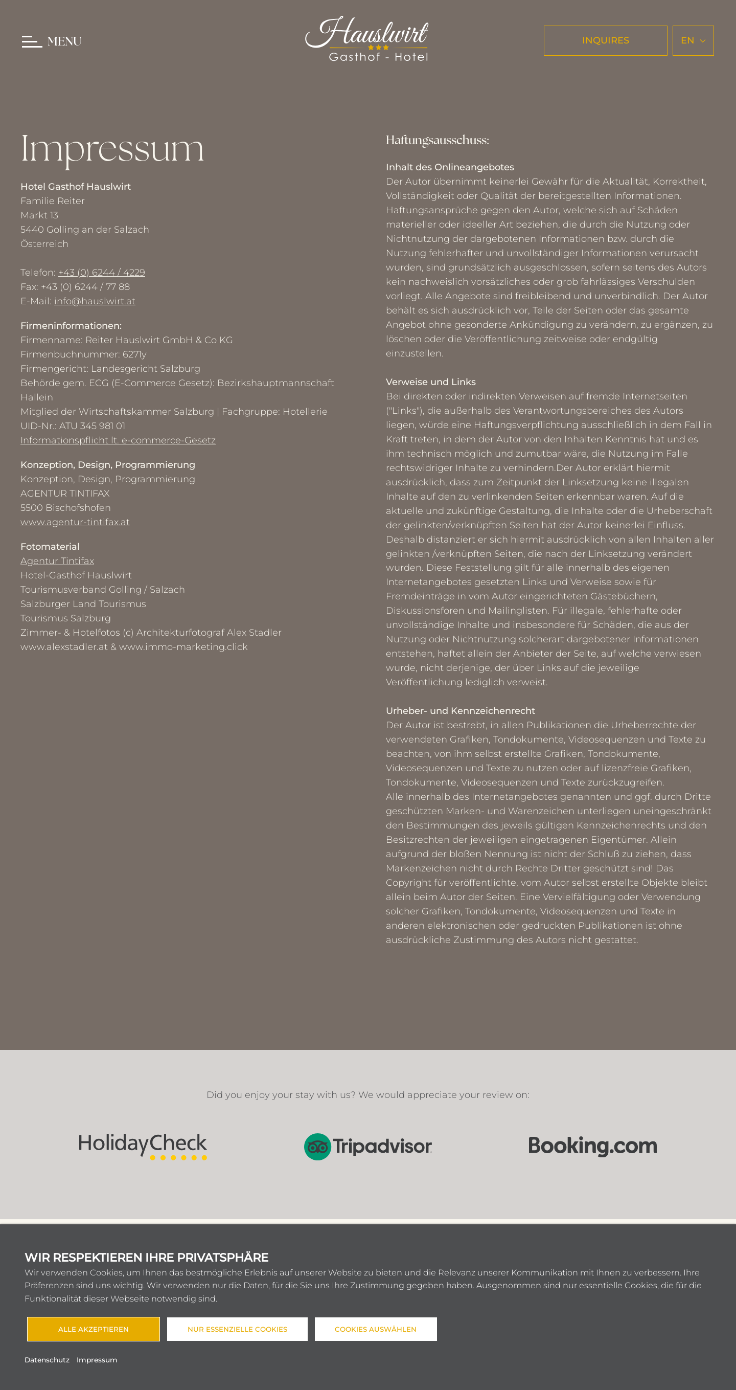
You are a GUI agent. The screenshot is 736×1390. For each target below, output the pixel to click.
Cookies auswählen (376, 1329)
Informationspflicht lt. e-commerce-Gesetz (118, 440)
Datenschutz (47, 1360)
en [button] (693, 40)
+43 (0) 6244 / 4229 (101, 272)
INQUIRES (605, 40)
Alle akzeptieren (93, 1329)
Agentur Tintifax (57, 561)
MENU (65, 42)
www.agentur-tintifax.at (75, 522)
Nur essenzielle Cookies (237, 1329)
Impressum (97, 1360)
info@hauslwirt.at (94, 301)
